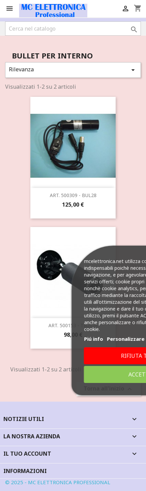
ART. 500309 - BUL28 (73, 195)
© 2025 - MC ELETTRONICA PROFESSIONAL (57, 482)
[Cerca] (73, 28)
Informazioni (25, 471)
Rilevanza (73, 70)
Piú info (87, 338)
